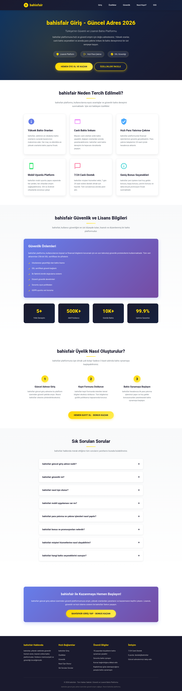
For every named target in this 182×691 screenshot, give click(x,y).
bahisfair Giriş (63, 650)
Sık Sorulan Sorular (65, 667)
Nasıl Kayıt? (141, 5)
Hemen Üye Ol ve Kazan (74, 66)
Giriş (100, 5)
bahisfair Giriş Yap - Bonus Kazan (91, 613)
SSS (154, 5)
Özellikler (112, 5)
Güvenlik (126, 5)
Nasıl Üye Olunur (64, 663)
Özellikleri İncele (110, 66)
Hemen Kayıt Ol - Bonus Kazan (91, 414)
